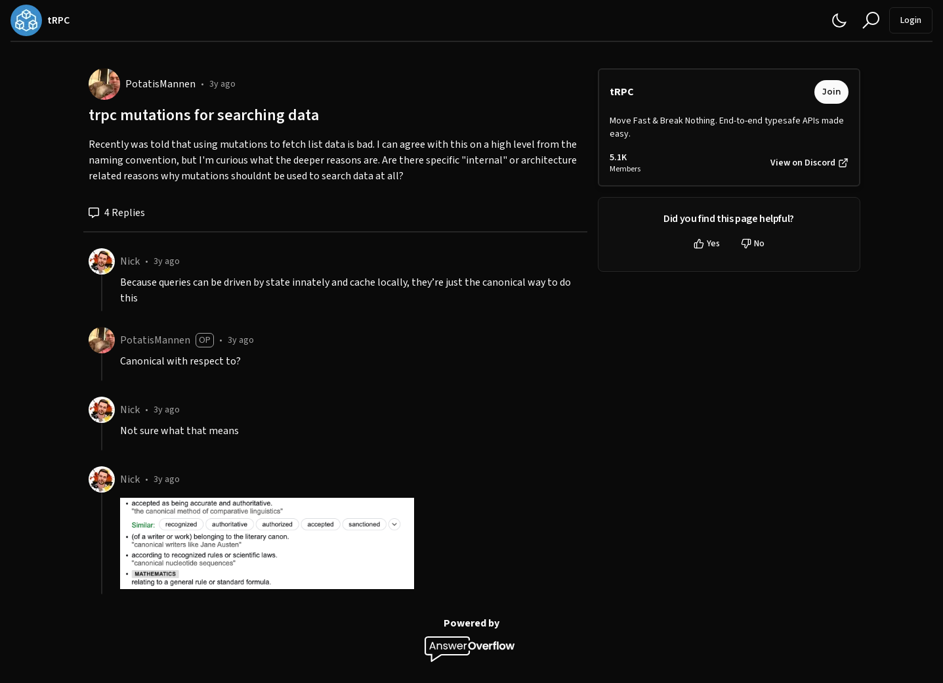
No (753, 243)
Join (831, 92)
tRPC (622, 92)
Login (910, 20)
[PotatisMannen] (104, 84)
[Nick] (102, 261)
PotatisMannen (160, 84)
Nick (130, 261)
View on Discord (809, 162)
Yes (707, 243)
